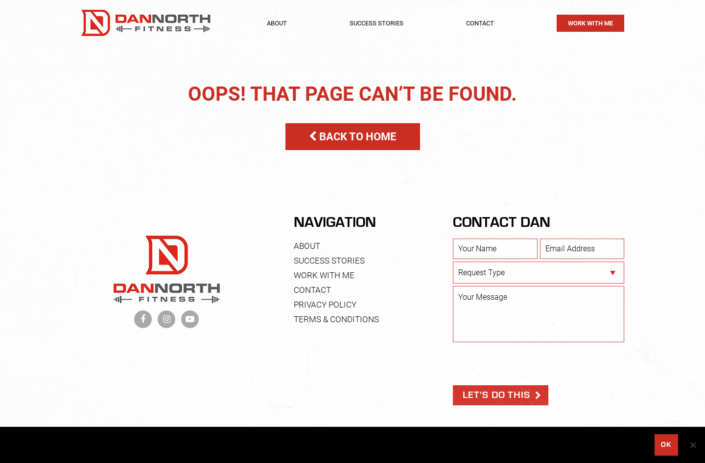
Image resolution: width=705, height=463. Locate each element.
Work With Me (590, 23)
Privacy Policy (325, 304)
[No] (693, 445)
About (277, 23)
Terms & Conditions (336, 319)
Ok (666, 444)
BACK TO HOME (352, 137)
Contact (480, 23)
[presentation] (527, 364)
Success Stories (376, 23)
